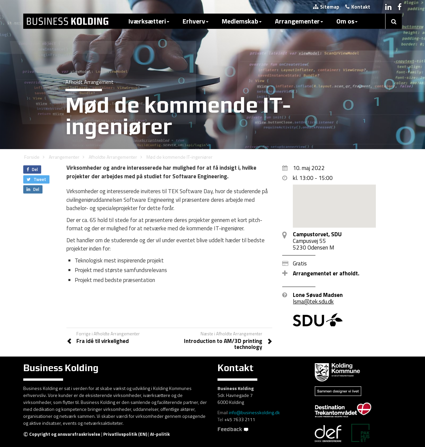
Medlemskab (242, 21)
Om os (347, 21)
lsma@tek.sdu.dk (313, 301)
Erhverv (196, 21)
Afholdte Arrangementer (113, 156)
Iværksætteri (148, 21)
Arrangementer (299, 21)
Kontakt (357, 7)
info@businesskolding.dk (254, 412)
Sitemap (326, 7)
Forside (32, 156)
